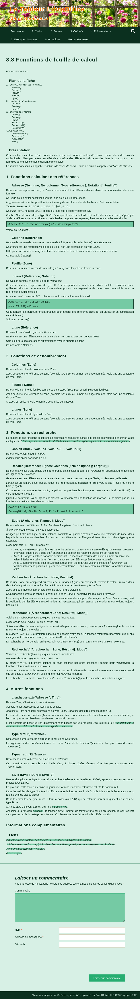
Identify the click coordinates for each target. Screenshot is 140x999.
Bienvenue (17, 31)
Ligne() (15, 98)
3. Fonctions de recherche (18, 112)
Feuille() (16, 93)
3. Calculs (76, 31)
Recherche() (18, 122)
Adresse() (16, 87)
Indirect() (16, 95)
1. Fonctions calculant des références (24, 84)
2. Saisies (56, 31)
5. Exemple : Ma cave (24, 39)
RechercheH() (18, 125)
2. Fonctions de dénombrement (21, 101)
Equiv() (15, 120)
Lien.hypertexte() (20, 133)
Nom (18, 929)
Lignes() (16, 109)
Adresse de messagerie (29, 937)
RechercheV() (18, 128)
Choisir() (16, 114)
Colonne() (16, 90)
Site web (20, 944)
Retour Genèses (78, 39)
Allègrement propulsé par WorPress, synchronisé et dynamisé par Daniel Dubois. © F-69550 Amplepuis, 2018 (84, 995)
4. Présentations (101, 31)
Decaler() (16, 117)
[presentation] (42, 958)
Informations (52, 39)
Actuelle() (38, 810)
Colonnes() (17, 103)
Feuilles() (16, 106)
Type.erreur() (18, 136)
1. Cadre (37, 31)
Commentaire (22, 890)
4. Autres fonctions (15, 131)
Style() (15, 141)
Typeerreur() (18, 139)
